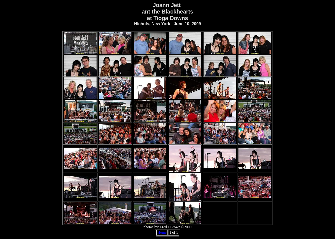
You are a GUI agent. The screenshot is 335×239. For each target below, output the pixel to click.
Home (162, 232)
